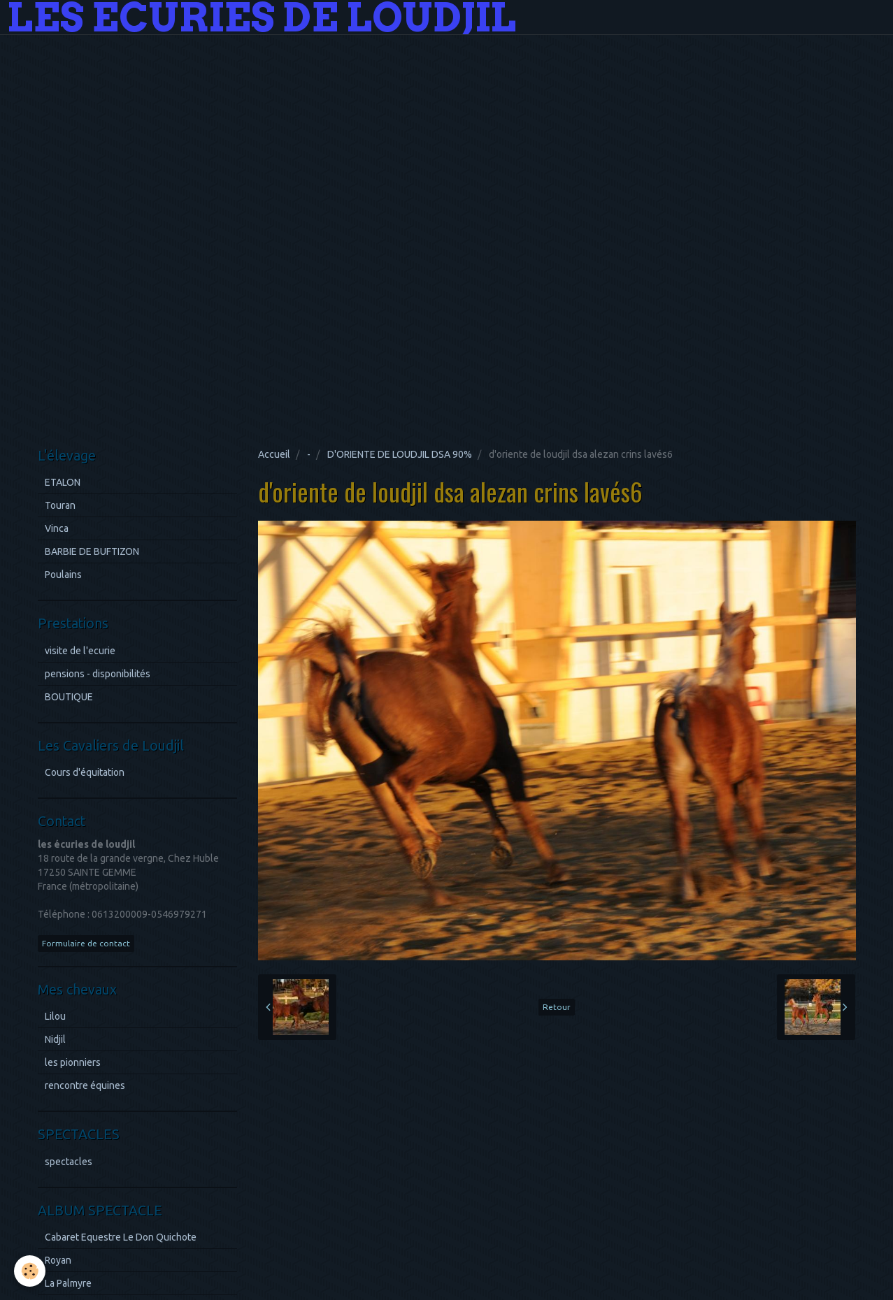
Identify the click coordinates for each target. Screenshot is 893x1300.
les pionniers (73, 1062)
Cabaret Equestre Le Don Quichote (121, 1237)
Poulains (63, 574)
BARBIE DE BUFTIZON (92, 551)
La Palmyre (68, 1283)
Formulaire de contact (86, 943)
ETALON (62, 482)
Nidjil (55, 1039)
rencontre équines (85, 1085)
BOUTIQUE (69, 696)
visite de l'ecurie (80, 650)
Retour (557, 1006)
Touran (60, 505)
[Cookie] (29, 1271)
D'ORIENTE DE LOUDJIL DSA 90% (399, 454)
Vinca (57, 528)
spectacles (68, 1161)
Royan (58, 1260)
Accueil (274, 454)
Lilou (55, 1016)
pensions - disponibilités (97, 673)
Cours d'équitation (84, 772)
